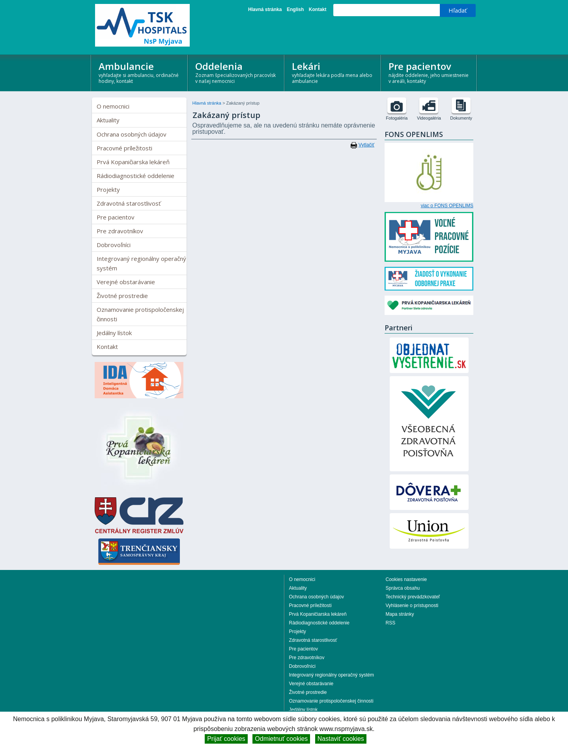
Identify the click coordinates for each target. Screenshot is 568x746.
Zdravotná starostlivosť (129, 203)
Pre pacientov (430, 72)
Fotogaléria (396, 118)
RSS (391, 623)
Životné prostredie (122, 296)
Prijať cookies (226, 738)
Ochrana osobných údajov (131, 134)
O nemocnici (113, 106)
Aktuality (108, 120)
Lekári (333, 72)
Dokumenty (461, 118)
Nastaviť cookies (341, 738)
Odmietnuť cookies (281, 738)
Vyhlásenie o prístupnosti (412, 605)
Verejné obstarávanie (126, 282)
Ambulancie (140, 72)
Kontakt (318, 9)
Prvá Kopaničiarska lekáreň (133, 162)
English (295, 9)
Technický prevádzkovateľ (413, 597)
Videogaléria (429, 118)
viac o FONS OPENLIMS (447, 205)
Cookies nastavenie (406, 579)
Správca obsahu (403, 588)
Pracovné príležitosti (124, 148)
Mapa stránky (400, 614)
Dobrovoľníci (114, 245)
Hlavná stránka (265, 9)
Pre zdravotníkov (120, 231)
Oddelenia (236, 72)
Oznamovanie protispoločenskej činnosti (140, 314)
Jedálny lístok (114, 333)
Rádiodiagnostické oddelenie (135, 176)
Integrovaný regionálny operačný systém (141, 263)
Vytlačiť (366, 145)
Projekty (108, 189)
